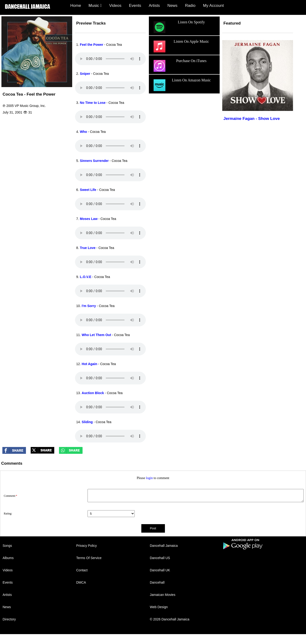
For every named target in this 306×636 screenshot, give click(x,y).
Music (94, 5)
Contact (82, 570)
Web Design (159, 607)
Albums (8, 558)
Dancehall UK (160, 570)
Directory (9, 619)
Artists (154, 5)
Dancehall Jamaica (164, 546)
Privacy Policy (86, 546)
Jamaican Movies (162, 595)
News (173, 5)
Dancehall (157, 582)
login (149, 478)
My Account (213, 5)
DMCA (81, 582)
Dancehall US (160, 558)
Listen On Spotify (178, 27)
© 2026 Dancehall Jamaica (169, 619)
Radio (190, 5)
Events (135, 5)
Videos (115, 5)
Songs (7, 546)
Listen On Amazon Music (181, 85)
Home (75, 5)
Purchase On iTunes (179, 66)
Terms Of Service (88, 558)
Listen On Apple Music (180, 46)
